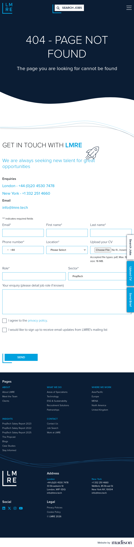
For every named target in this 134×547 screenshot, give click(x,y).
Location (52, 241)
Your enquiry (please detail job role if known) (33, 285)
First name (54, 224)
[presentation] (27, 342)
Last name (98, 224)
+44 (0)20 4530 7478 (37, 186)
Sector (73, 268)
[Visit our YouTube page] (21, 508)
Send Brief (130, 300)
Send (21, 357)
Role (6, 268)
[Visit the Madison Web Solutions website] (114, 542)
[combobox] (5, 250)
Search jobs (69, 8)
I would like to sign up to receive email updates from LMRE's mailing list (57, 329)
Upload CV (130, 273)
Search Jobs (130, 247)
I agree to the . (28, 320)
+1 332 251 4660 (36, 193)
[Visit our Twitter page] (9, 508)
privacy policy (37, 320)
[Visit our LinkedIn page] (3, 508)
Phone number (13, 241)
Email (6, 224)
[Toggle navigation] (129, 8)
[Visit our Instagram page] (15, 508)
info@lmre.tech (15, 207)
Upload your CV (101, 241)
